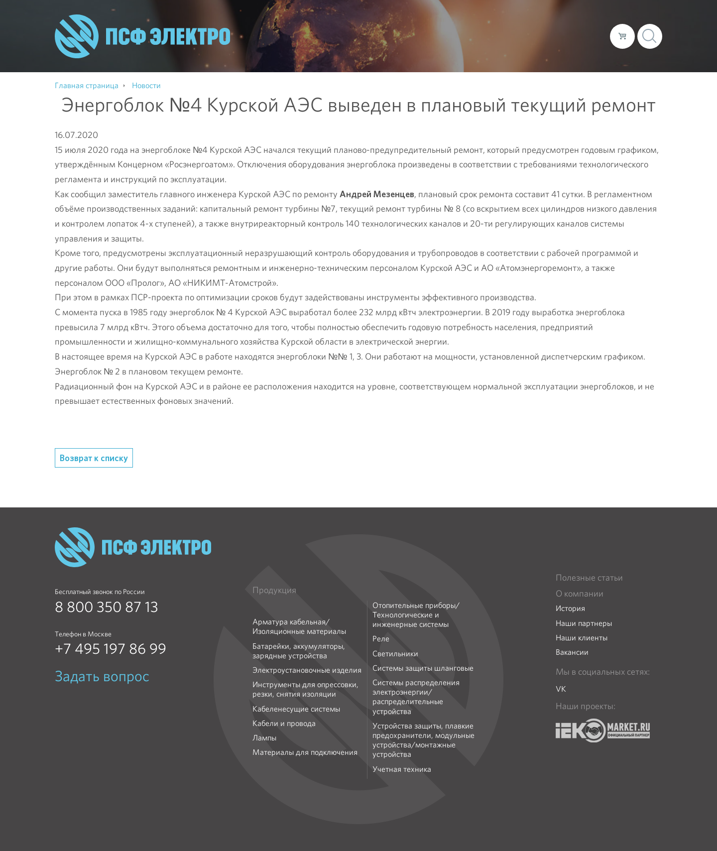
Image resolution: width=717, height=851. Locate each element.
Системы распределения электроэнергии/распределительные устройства (416, 697)
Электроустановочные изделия (306, 670)
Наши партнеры (584, 623)
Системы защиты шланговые (423, 668)
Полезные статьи (589, 577)
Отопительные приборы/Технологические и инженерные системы (416, 615)
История (570, 608)
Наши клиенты (581, 637)
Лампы (264, 737)
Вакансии (572, 652)
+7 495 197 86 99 (110, 648)
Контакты (584, 35)
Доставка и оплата (520, 35)
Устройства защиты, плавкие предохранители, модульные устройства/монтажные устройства (423, 740)
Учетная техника (401, 769)
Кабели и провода (284, 723)
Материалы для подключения (305, 752)
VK (561, 689)
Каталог (460, 35)
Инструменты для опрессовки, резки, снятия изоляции (305, 689)
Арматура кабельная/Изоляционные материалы (299, 626)
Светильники (395, 653)
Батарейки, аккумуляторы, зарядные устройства (298, 650)
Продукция (274, 590)
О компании (412, 35)
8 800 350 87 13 (106, 607)
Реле (380, 638)
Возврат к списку (94, 458)
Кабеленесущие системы (296, 709)
